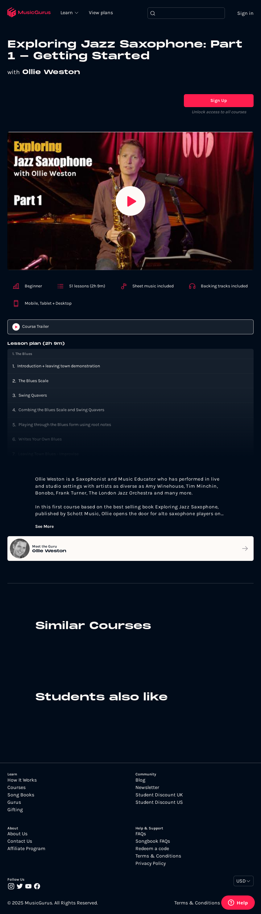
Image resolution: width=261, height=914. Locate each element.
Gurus (14, 802)
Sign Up (218, 100)
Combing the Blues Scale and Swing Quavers (61, 410)
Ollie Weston (51, 72)
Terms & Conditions (158, 855)
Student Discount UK (159, 794)
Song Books (20, 794)
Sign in (245, 13)
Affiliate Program (26, 848)
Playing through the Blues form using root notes (65, 424)
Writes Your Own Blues (40, 439)
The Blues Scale (33, 380)
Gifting (15, 809)
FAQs (140, 833)
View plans (101, 13)
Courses (16, 787)
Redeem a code (152, 848)
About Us (17, 833)
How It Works (22, 780)
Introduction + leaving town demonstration (58, 366)
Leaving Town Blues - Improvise (48, 454)
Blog (140, 780)
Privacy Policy (150, 863)
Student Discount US (159, 802)
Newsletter (147, 787)
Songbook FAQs (152, 841)
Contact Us (19, 841)
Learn (68, 12)
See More (44, 527)
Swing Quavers (33, 395)
